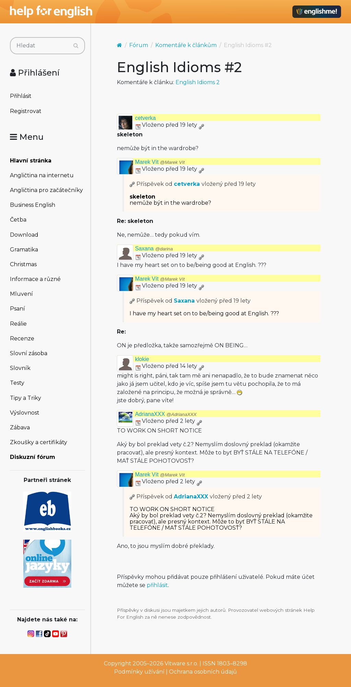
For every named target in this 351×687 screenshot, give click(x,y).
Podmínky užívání (139, 671)
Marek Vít (160, 162)
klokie (142, 359)
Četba (18, 219)
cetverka (145, 118)
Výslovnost (24, 412)
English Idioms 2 (198, 82)
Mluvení (21, 294)
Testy (17, 383)
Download (24, 235)
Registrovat (25, 111)
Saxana (154, 248)
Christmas (23, 264)
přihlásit (157, 585)
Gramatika (24, 249)
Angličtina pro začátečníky (46, 190)
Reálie (18, 323)
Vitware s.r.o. (181, 663)
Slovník (20, 368)
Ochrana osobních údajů (203, 671)
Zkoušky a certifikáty (38, 442)
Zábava (20, 427)
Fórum (138, 45)
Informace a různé (35, 279)
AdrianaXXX (165, 414)
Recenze (22, 338)
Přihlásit (21, 96)
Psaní (17, 308)
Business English (32, 205)
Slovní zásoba (28, 353)
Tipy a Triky (25, 398)
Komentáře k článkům (186, 45)
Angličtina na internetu (42, 175)
